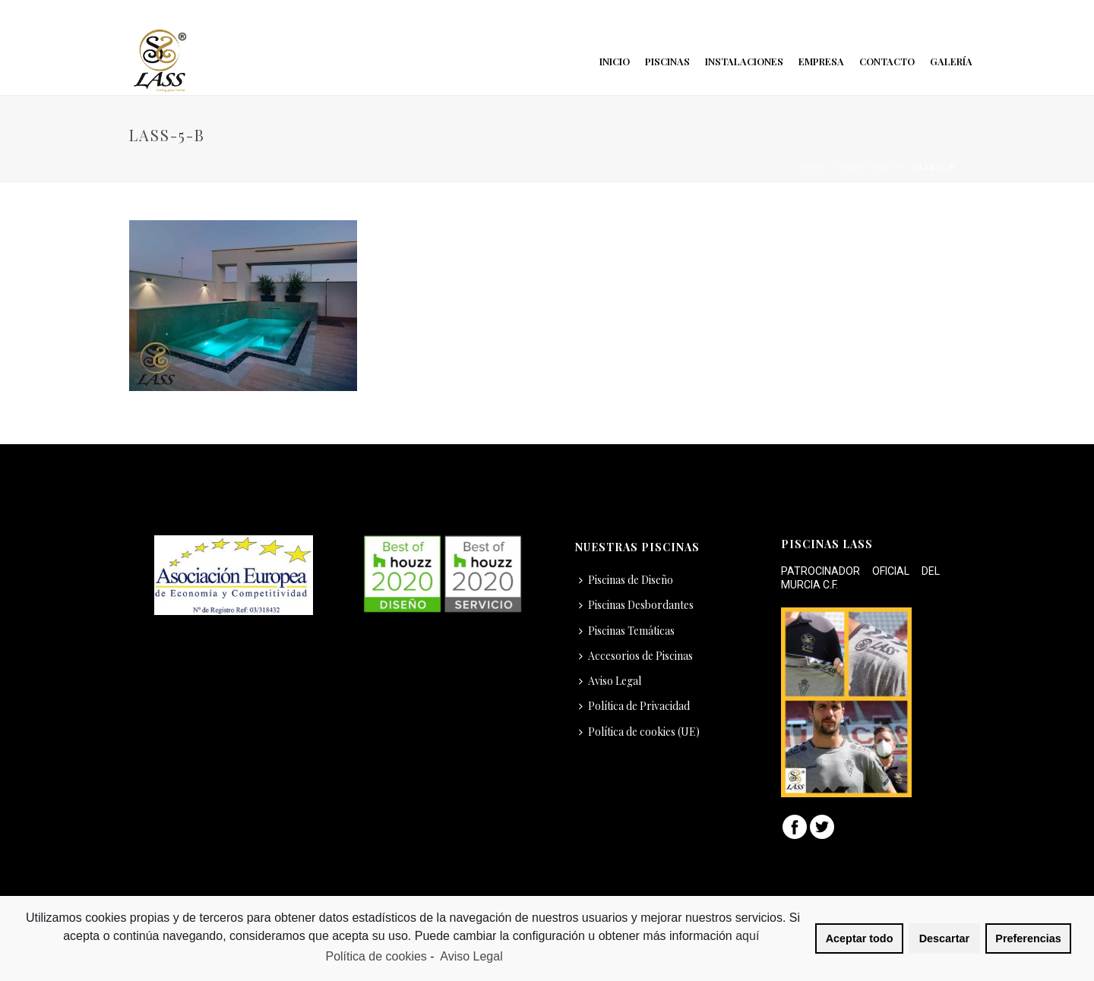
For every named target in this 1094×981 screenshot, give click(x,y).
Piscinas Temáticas (627, 630)
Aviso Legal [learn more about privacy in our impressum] (471, 956)
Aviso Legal (610, 680)
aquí (749, 935)
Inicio (614, 61)
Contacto (887, 61)
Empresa (821, 61)
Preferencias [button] (1028, 938)
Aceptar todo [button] (859, 938)
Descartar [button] (944, 938)
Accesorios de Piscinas (636, 655)
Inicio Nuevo (870, 167)
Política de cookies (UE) (639, 731)
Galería (951, 61)
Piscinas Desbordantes (636, 605)
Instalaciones (744, 61)
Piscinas (667, 61)
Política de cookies (375, 956)
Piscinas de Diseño (626, 580)
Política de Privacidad (634, 706)
